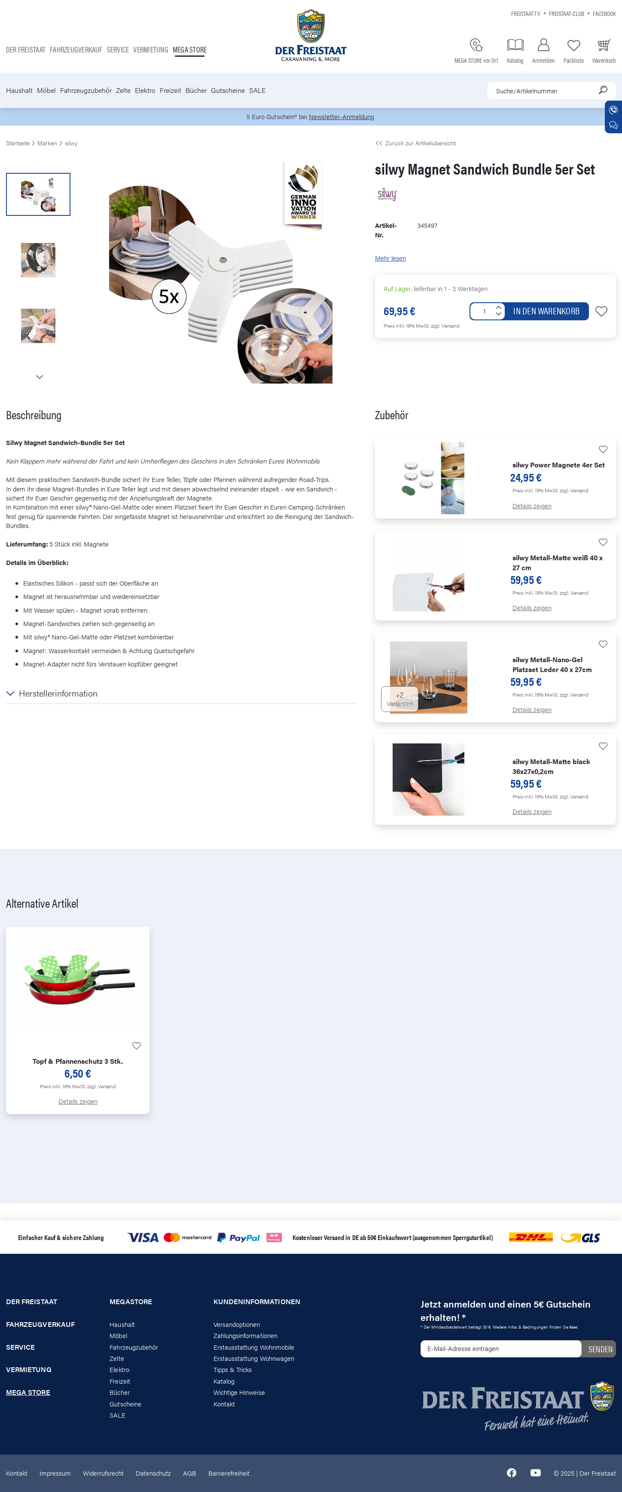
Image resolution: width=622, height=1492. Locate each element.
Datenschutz (153, 1473)
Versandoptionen (236, 1324)
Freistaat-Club (566, 13)
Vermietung (150, 49)
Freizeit (170, 90)
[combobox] (551, 90)
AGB (189, 1473)
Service (118, 49)
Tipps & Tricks (232, 1369)
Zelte (123, 90)
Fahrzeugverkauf (76, 49)
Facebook (604, 13)
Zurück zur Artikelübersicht (415, 142)
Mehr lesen (390, 258)
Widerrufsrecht (103, 1473)
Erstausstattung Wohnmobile (254, 1346)
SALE (257, 90)
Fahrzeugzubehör (86, 90)
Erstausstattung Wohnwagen (254, 1358)
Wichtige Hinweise (239, 1392)
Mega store (190, 49)
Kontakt (224, 1403)
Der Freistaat (26, 49)
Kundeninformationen (256, 1301)
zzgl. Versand (445, 325)
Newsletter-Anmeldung (341, 116)
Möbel (46, 90)
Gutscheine (228, 90)
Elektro (145, 90)
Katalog (224, 1380)
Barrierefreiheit (229, 1473)
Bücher (196, 90)
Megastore (131, 1301)
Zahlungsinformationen (245, 1335)
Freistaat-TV (525, 13)
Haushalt (19, 90)
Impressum (55, 1473)
